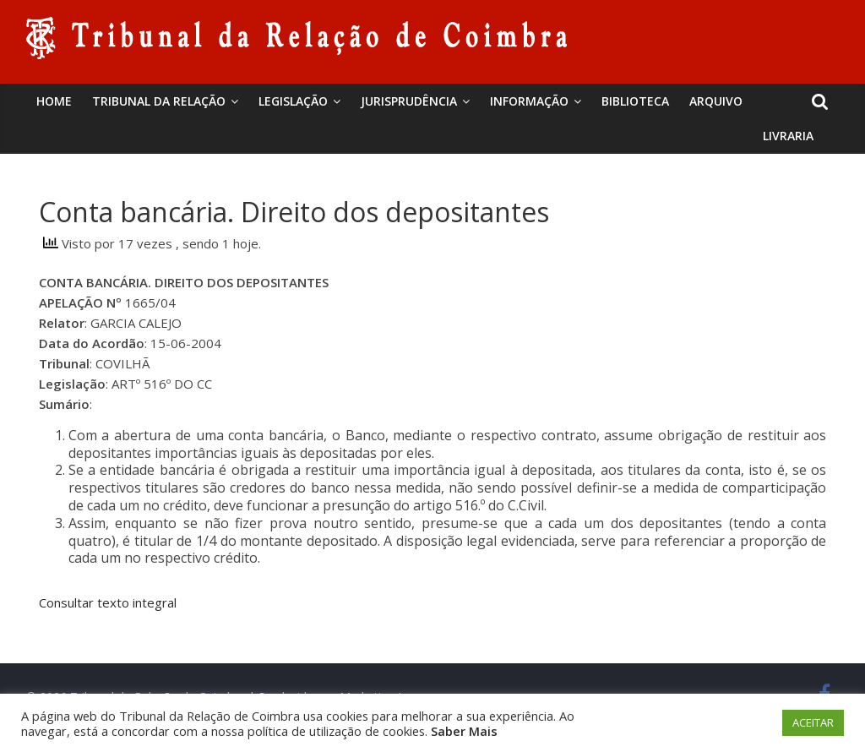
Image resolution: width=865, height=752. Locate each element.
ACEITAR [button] (813, 722)
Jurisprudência (409, 101)
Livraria (788, 136)
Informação (529, 101)
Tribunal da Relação (159, 101)
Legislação (293, 101)
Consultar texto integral (108, 602)
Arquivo (716, 101)
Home (54, 101)
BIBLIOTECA (635, 101)
